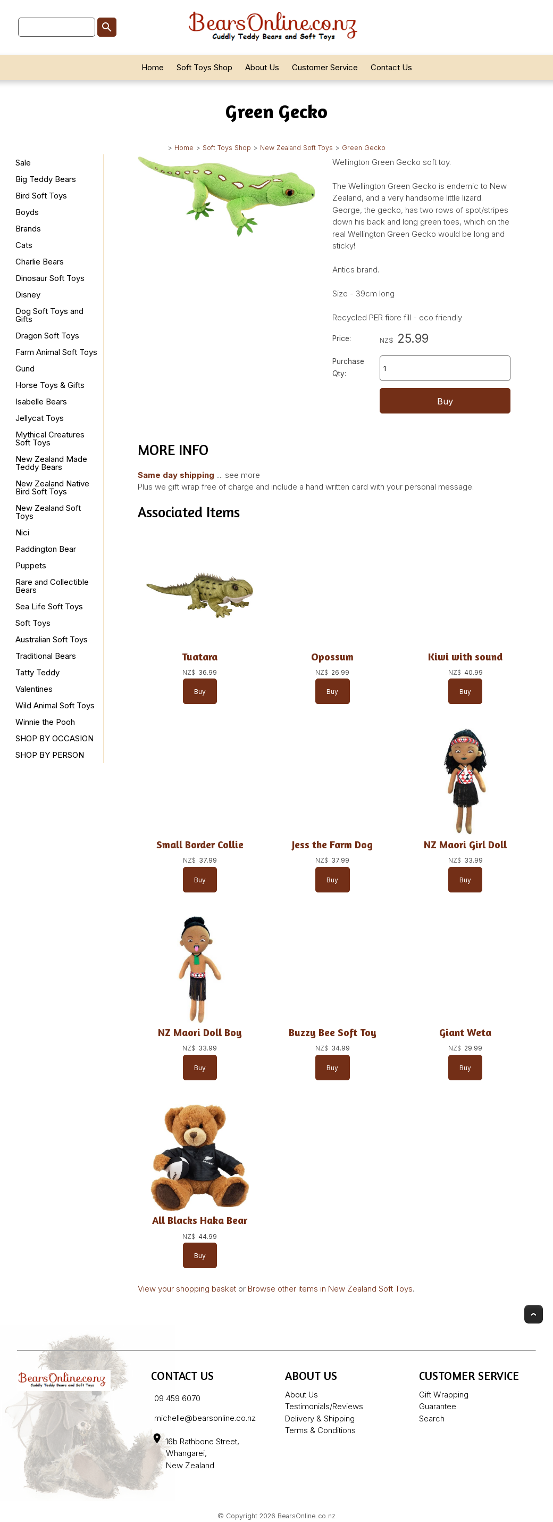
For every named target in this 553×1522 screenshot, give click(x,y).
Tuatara (199, 656)
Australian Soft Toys (51, 639)
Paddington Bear (45, 549)
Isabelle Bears (41, 401)
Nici (22, 532)
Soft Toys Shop (204, 67)
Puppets (30, 565)
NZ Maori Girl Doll (465, 844)
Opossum (332, 656)
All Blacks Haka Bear (199, 1220)
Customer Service (325, 67)
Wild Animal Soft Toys (55, 705)
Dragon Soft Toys (47, 335)
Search (432, 1418)
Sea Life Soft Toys (49, 606)
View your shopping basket (187, 1289)
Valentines (34, 689)
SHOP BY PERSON (49, 755)
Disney (27, 294)
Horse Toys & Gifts (50, 385)
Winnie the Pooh (45, 722)
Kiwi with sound (465, 656)
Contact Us (391, 67)
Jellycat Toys (39, 418)
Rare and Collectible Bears (52, 586)
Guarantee (437, 1406)
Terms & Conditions (320, 1430)
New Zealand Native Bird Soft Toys (52, 487)
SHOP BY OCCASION (54, 738)
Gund (25, 368)
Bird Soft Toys (41, 196)
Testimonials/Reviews (324, 1406)
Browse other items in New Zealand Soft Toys (330, 1289)
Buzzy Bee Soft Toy (332, 1032)
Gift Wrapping (443, 1394)
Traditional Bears (45, 656)
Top (533, 1314)
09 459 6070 (177, 1398)
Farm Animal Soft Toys (56, 352)
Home (152, 67)
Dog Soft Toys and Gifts (49, 315)
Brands (28, 229)
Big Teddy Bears (45, 179)
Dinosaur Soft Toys (50, 278)
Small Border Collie (200, 844)
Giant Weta (465, 1032)
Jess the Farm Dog (332, 844)
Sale (23, 163)
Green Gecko (364, 148)
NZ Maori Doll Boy (200, 1032)
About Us (262, 67)
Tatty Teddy (37, 672)
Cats (23, 245)
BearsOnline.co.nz (307, 1516)
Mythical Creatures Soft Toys (50, 438)
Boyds (27, 212)
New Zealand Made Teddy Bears (51, 463)
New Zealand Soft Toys (296, 148)
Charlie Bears (39, 262)
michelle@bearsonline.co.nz (205, 1418)
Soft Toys (33, 623)
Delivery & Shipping (320, 1418)
